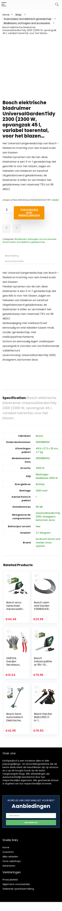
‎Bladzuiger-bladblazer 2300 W (47, 476)
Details (55, 200)
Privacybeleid (10, 879)
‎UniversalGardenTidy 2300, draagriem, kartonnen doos (48, 516)
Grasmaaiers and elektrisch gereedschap (27, 19)
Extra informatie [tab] (14, 261)
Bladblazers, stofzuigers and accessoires (27, 23)
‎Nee (38, 526)
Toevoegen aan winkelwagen (29, 212)
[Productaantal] (6, 210)
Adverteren (8, 865)
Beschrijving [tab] (12, 255)
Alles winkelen (10, 856)
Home (5, 14)
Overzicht (8, 852)
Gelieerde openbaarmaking (18, 888)
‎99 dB (39, 506)
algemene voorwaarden (16, 884)
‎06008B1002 (43, 442)
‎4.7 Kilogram (43, 532)
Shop (18, 14)
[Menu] (4, 4)
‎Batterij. (40, 484)
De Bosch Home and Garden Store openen (48, 542)
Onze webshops (11, 861)
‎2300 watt (42, 490)
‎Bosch (39, 436)
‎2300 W (40, 468)
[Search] (57, 4)
